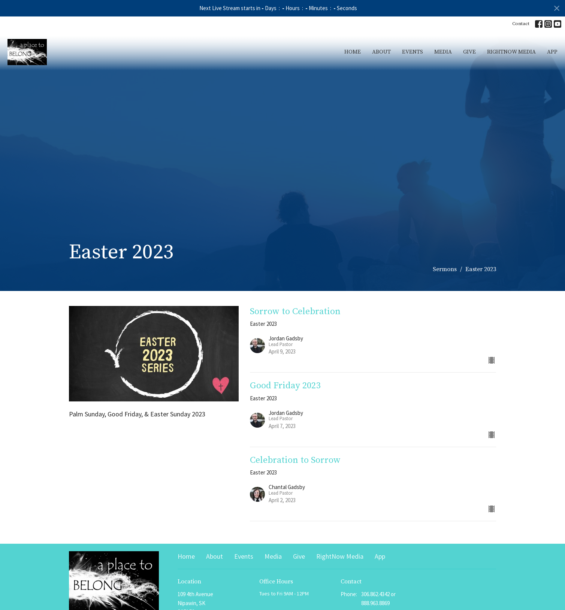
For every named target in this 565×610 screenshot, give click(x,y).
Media (443, 51)
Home (352, 51)
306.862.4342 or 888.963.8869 (378, 598)
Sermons (445, 269)
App (552, 51)
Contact (520, 24)
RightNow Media (511, 51)
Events (412, 51)
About (381, 51)
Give (469, 51)
